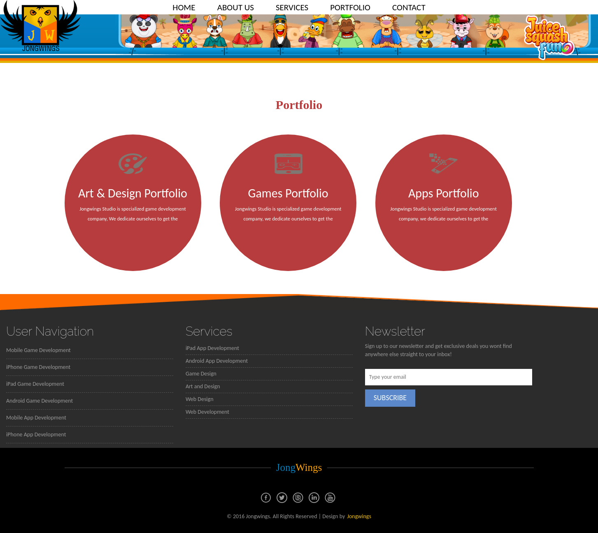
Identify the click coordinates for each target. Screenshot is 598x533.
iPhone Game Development (38, 367)
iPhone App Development (36, 434)
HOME (183, 7)
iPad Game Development (35, 383)
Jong (299, 467)
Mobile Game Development (38, 350)
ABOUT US (235, 7)
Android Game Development (39, 400)
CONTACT (409, 7)
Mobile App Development (36, 417)
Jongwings (359, 516)
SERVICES (292, 7)
